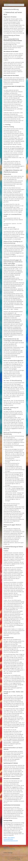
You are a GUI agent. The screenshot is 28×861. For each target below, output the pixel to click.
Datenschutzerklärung (9, 848)
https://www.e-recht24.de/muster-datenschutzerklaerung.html (11, 839)
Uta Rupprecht (15, 857)
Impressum (6, 847)
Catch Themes (17, 859)
